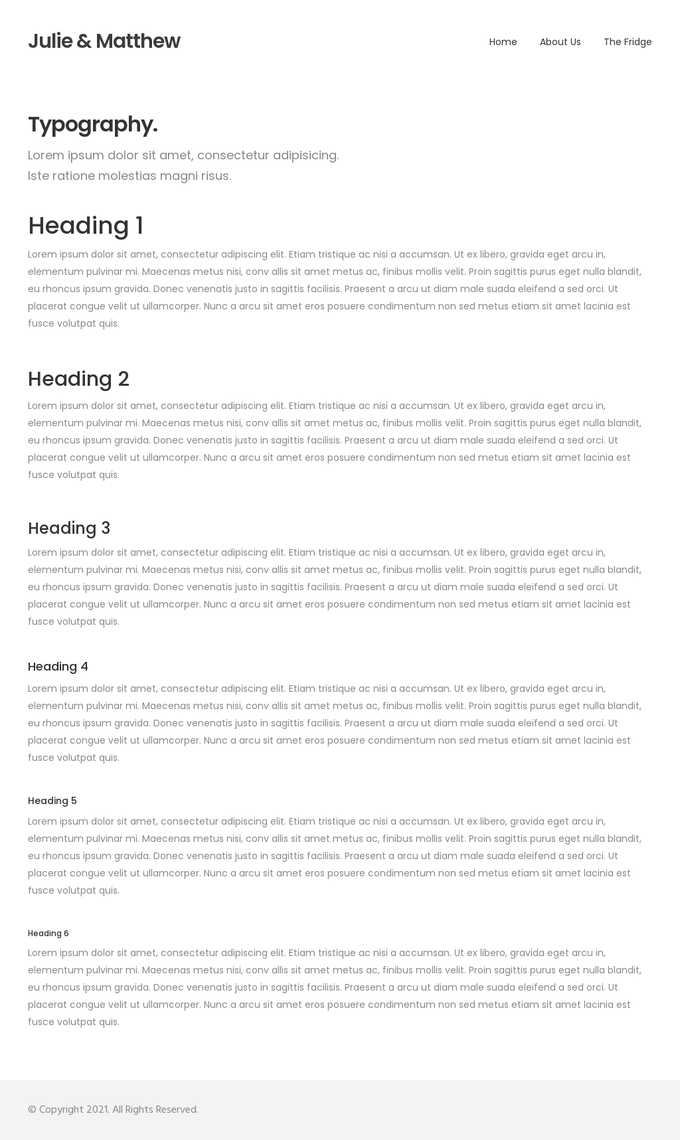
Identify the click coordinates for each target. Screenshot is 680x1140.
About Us (560, 41)
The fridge (628, 41)
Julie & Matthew (104, 41)
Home (503, 41)
